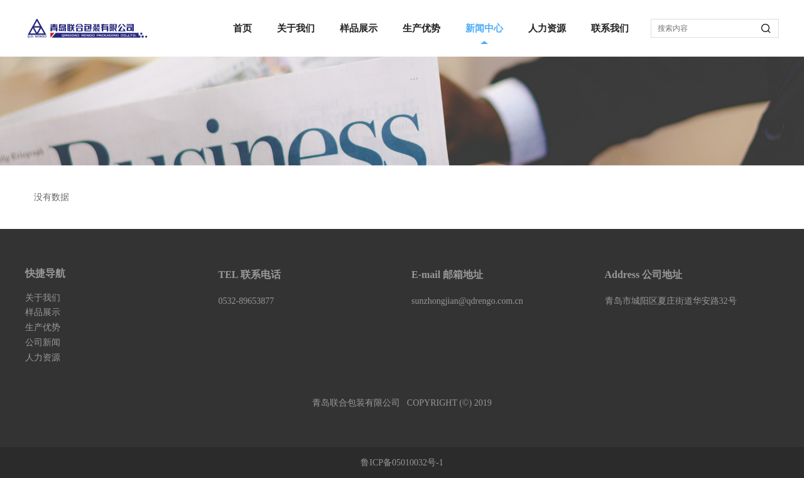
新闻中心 (484, 28)
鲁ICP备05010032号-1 (402, 462)
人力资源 (547, 28)
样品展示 (359, 28)
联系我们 (610, 28)
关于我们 (296, 28)
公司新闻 (42, 342)
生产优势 (421, 28)
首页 (242, 28)
